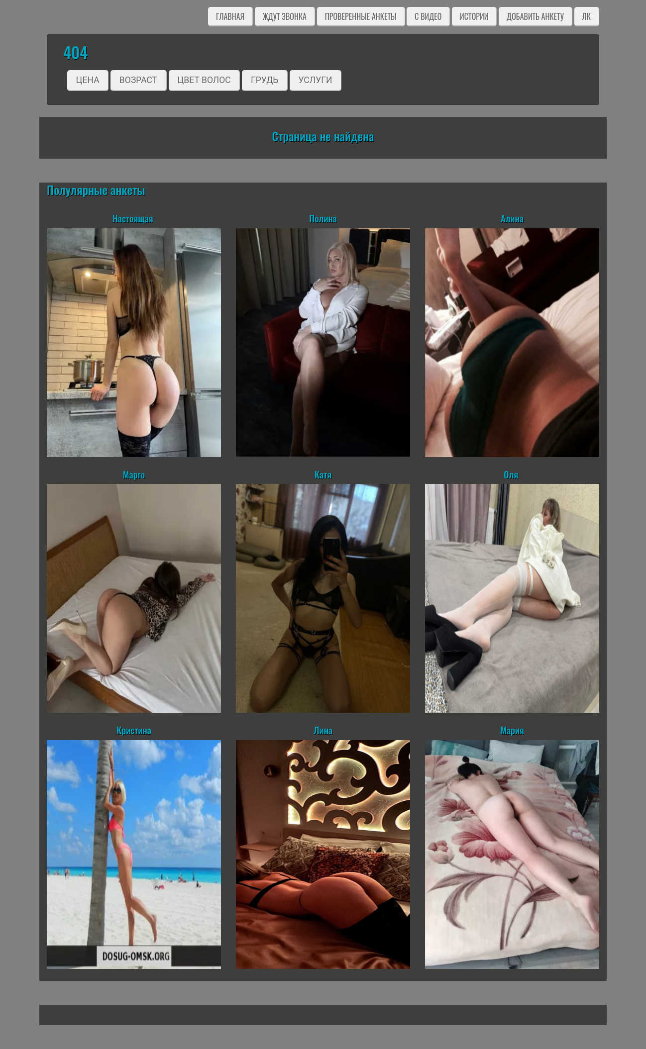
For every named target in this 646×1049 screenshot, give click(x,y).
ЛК (586, 16)
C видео (428, 16)
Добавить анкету (535, 16)
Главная (230, 16)
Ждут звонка (285, 16)
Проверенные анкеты (361, 16)
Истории (474, 16)
